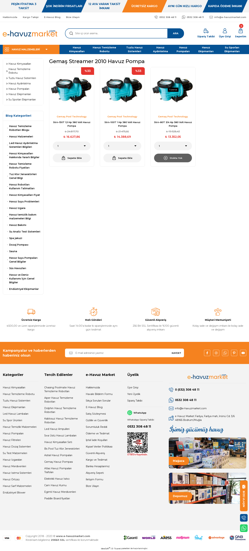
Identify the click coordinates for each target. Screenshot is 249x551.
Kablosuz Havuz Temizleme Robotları (61, 420)
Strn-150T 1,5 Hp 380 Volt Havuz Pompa (71, 124)
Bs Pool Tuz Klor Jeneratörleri (62, 448)
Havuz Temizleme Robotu (19, 394)
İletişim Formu (94, 479)
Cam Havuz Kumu (55, 485)
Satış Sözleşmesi (96, 413)
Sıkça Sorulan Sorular (98, 400)
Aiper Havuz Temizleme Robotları (58, 399)
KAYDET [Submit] (176, 353)
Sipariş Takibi (134, 400)
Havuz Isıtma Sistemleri (17, 472)
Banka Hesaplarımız (98, 466)
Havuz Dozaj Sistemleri (17, 446)
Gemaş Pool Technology (72, 116)
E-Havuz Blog (94, 407)
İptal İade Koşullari (96, 440)
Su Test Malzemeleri (15, 453)
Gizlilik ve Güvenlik (97, 420)
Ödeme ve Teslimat (97, 433)
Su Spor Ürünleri (12, 420)
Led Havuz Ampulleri (57, 429)
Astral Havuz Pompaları (58, 455)
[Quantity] (72, 146)
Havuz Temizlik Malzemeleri (19, 426)
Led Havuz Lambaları (15, 413)
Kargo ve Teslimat (96, 459)
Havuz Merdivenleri (14, 466)
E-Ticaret (116, 548)
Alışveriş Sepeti (95, 472)
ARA (175, 33)
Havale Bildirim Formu (99, 394)
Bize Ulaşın (92, 486)
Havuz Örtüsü (11, 479)
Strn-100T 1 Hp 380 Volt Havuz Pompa (122, 124)
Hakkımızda (93, 387)
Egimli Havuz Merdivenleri (60, 491)
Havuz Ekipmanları (14, 407)
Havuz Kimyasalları (14, 387)
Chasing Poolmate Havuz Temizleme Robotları (59, 389)
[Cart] (240, 33)
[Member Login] (225, 33)
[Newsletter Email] (124, 353)
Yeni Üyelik (133, 394)
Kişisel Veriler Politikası (99, 446)
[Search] (124, 33)
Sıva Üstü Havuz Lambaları (60, 435)
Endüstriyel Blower (14, 492)
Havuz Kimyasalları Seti (58, 442)
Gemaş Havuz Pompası (58, 461)
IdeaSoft (105, 548)
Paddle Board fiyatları (57, 498)
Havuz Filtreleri (12, 440)
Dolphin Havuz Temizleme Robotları (60, 410)
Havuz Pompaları (13, 433)
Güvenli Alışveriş (95, 453)
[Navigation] (31, 49)
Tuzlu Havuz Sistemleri (16, 400)
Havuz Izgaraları (12, 459)
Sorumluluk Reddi (96, 426)
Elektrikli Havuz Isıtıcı (57, 478)
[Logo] (30, 33)
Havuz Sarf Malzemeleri (17, 486)
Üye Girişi (132, 387)
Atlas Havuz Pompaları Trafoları (58, 470)
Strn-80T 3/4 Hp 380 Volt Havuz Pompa (173, 124)
